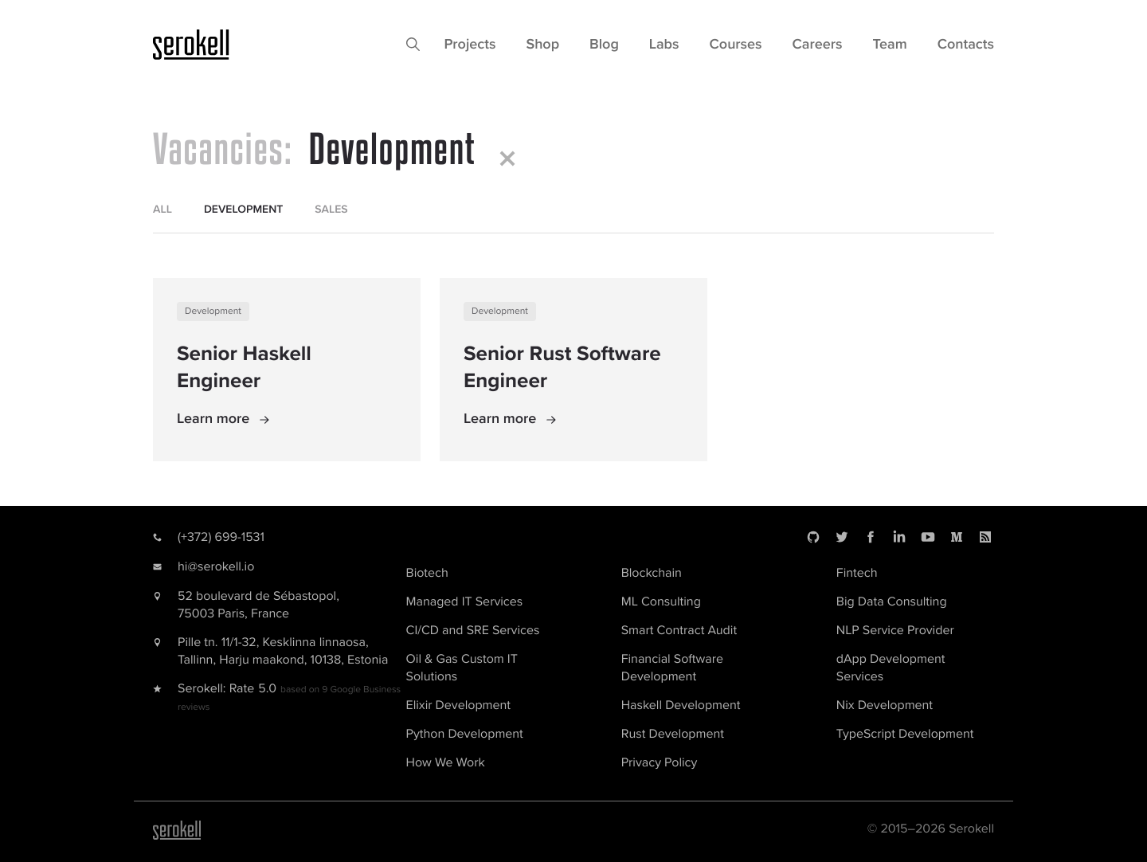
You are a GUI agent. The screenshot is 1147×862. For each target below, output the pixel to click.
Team (890, 44)
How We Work (445, 762)
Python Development (464, 734)
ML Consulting (661, 601)
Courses (736, 44)
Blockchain (651, 573)
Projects (469, 44)
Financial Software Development (672, 667)
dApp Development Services (890, 667)
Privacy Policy (659, 762)
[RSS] (985, 537)
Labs (664, 44)
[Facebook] (870, 537)
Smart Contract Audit (679, 630)
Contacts (966, 44)
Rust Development (672, 734)
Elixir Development (458, 705)
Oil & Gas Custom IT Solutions (462, 667)
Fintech (857, 573)
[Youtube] (928, 537)
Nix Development (884, 705)
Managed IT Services (464, 601)
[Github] (813, 537)
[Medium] (956, 537)
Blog (604, 44)
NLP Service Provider (895, 630)
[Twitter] (842, 537)
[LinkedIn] (899, 537)
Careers (818, 44)
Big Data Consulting (891, 601)
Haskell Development (681, 705)
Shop (542, 44)
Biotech (427, 573)
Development (213, 311)
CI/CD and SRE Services (473, 630)
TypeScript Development (905, 734)
